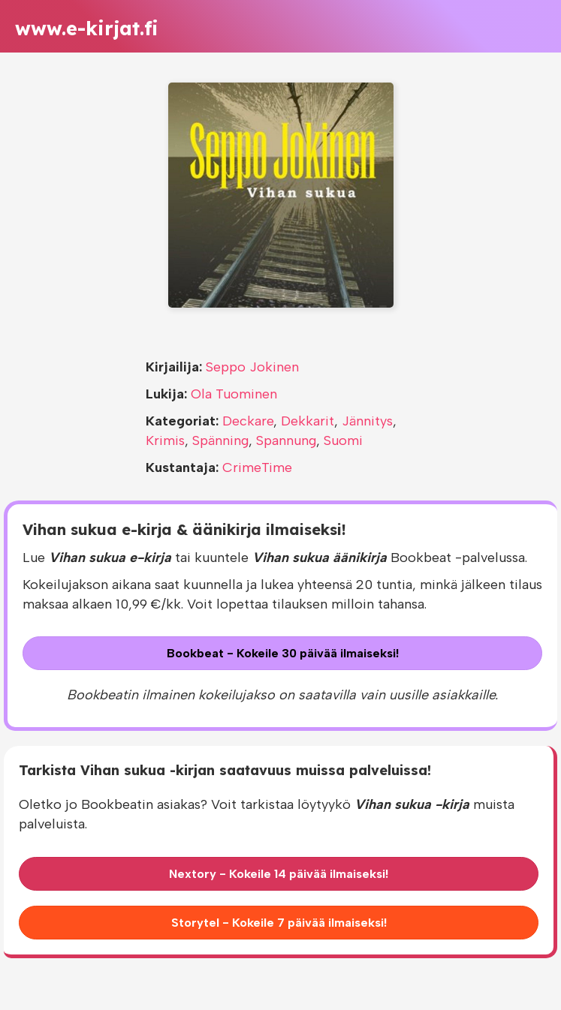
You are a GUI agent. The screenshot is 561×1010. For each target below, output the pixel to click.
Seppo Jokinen (252, 367)
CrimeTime (257, 467)
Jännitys (367, 421)
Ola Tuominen (234, 394)
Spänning (220, 440)
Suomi (343, 440)
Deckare (247, 421)
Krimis (165, 440)
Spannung (286, 440)
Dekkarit (307, 421)
